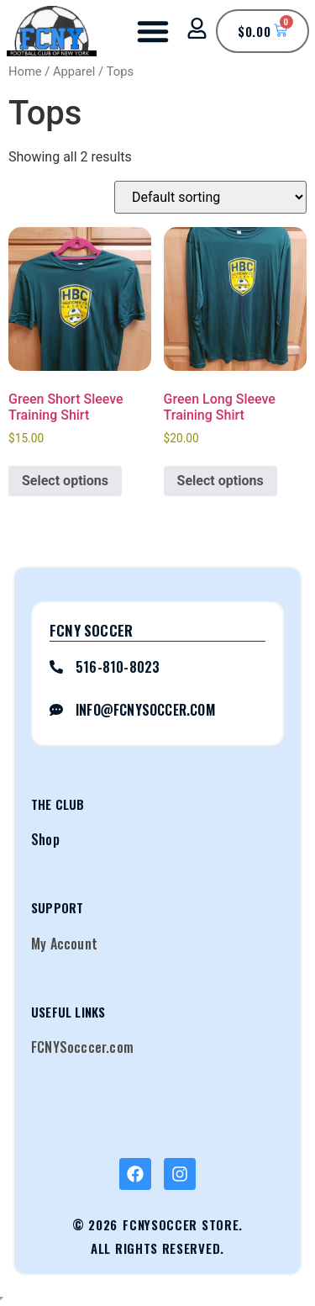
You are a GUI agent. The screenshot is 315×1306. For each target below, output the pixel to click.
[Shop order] (210, 197)
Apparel (74, 71)
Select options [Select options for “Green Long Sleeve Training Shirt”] (220, 481)
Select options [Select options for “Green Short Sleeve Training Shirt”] (65, 481)
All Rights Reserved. (157, 1248)
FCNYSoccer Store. (183, 1224)
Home (25, 71)
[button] (153, 31)
